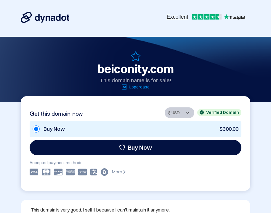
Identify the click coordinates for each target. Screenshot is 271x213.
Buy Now (135, 147)
